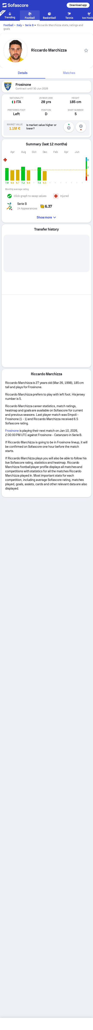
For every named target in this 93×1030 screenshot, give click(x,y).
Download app (78, 5)
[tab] (22, 73)
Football (8, 25)
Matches (69, 73)
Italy (19, 25)
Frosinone (12, 430)
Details (22, 73)
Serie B (29, 25)
